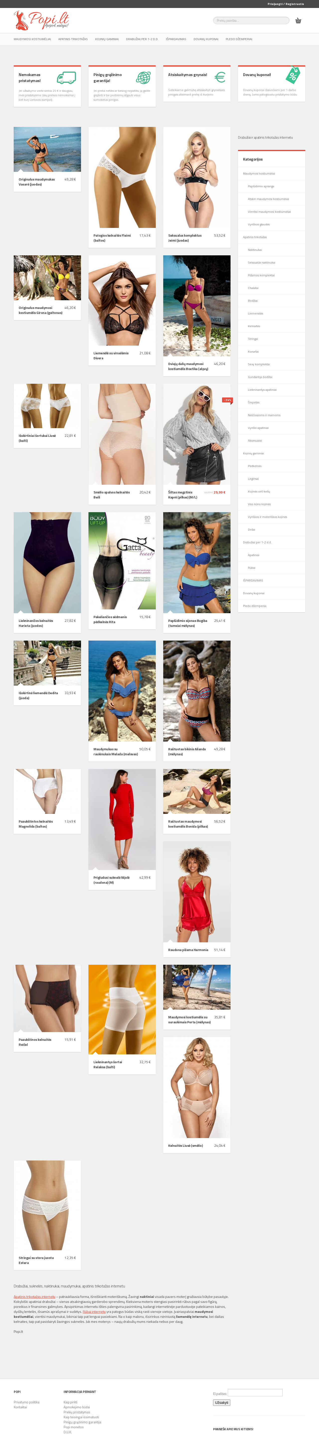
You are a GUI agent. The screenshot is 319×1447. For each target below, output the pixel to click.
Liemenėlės (255, 313)
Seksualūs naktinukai (261, 262)
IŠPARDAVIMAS (176, 39)
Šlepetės (253, 402)
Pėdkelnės (254, 466)
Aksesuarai (255, 440)
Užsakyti (221, 1403)
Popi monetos (74, 1427)
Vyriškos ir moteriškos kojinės (267, 516)
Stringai (253, 338)
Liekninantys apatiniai (262, 389)
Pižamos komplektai (261, 275)
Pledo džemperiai (239, 39)
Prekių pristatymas (77, 1412)
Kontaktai (20, 1407)
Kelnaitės (254, 326)
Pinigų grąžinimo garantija (82, 1422)
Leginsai (253, 478)
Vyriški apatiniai (258, 427)
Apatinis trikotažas (73, 39)
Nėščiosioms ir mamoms (264, 415)
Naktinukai (255, 249)
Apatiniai (253, 555)
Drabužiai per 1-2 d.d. (142, 39)
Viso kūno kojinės (259, 504)
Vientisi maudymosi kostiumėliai (269, 211)
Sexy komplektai (259, 364)
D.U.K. (68, 1432)
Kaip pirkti (70, 1402)
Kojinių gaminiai (107, 39)
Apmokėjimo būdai (77, 1407)
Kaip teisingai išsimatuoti (81, 1417)
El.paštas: (248, 1392)
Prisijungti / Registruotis (286, 3)
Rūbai (251, 567)
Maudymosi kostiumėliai (32, 39)
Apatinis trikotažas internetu (34, 1296)
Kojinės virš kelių (259, 491)
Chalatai (253, 288)
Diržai (251, 529)
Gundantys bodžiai (260, 377)
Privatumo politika (26, 1402)
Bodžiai (253, 300)
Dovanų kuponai (206, 39)
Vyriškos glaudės (259, 224)
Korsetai (253, 351)
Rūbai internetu (94, 1311)
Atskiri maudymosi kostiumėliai (268, 198)
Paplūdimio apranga (261, 186)
